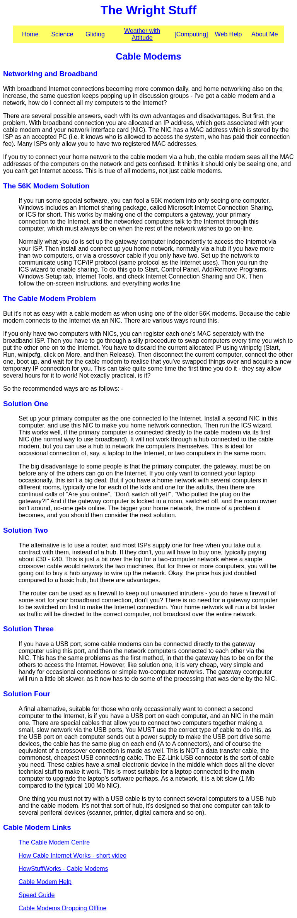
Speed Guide (37, 895)
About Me (264, 34)
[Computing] (191, 34)
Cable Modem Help (45, 882)
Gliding (95, 34)
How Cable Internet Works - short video (72, 855)
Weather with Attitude (142, 34)
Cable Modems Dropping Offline (62, 908)
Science (62, 34)
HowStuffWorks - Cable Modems (63, 868)
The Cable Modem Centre (54, 842)
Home (30, 34)
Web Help (228, 34)
